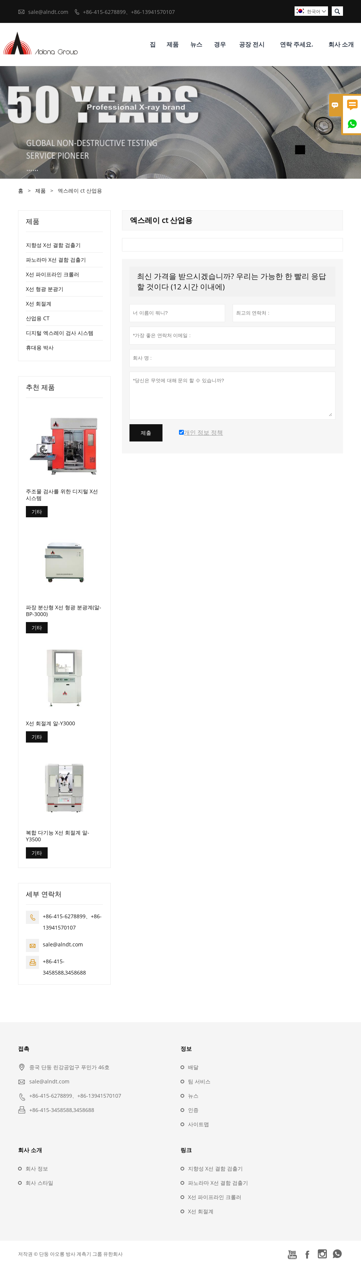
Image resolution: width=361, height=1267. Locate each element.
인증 (193, 1109)
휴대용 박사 (40, 347)
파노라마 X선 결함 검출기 (56, 259)
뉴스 (196, 44)
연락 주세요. (296, 44)
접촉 (23, 1048)
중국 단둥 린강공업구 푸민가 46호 (69, 1067)
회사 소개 (341, 44)
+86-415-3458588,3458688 (61, 1109)
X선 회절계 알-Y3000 (50, 723)
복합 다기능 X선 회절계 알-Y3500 (57, 836)
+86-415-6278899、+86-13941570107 (129, 11)
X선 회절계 (38, 303)
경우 (220, 44)
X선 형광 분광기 (44, 288)
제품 (173, 44)
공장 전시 (252, 44)
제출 (146, 433)
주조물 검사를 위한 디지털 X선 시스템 (62, 495)
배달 (193, 1067)
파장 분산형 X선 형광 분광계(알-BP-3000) (63, 611)
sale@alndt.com (48, 11)
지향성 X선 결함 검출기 (53, 245)
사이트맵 (198, 1124)
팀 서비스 (199, 1081)
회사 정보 (37, 1168)
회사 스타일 (39, 1182)
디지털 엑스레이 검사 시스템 (59, 332)
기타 (37, 511)
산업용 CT (38, 318)
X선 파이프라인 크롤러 (52, 274)
